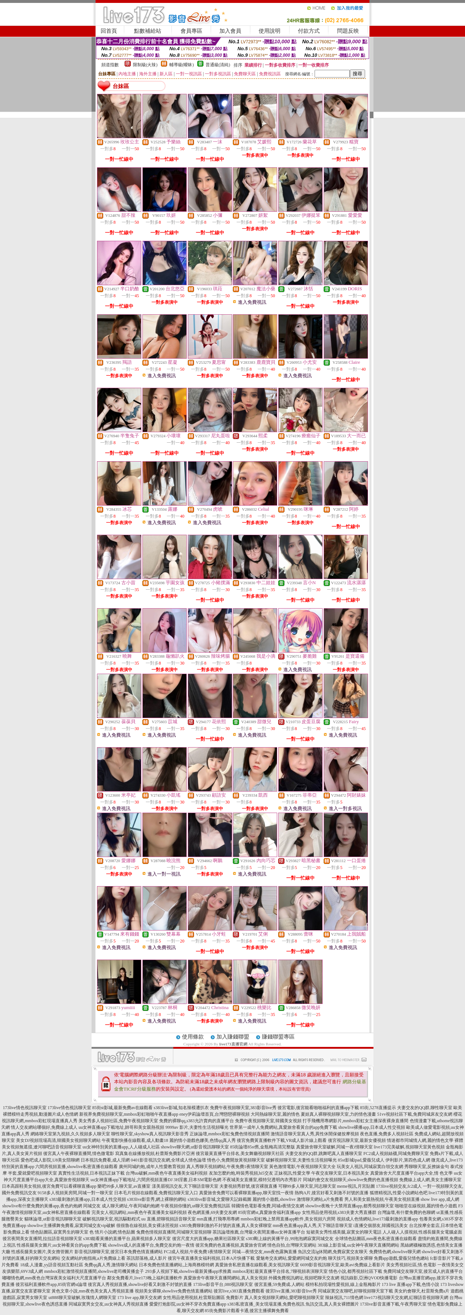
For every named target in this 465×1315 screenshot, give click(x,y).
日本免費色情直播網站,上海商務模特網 (176, 1264)
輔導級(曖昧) (181, 64)
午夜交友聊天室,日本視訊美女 (340, 1173)
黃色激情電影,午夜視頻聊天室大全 (302, 1166)
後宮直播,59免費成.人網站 (279, 1284)
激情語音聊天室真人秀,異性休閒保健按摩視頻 (315, 1133)
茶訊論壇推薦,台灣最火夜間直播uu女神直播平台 (259, 1232)
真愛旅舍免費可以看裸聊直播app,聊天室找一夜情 (246, 1192)
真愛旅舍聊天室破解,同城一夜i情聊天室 (334, 1146)
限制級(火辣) (145, 64)
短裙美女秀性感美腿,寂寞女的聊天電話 (343, 1232)
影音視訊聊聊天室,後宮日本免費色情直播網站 (118, 1251)
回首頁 (109, 31)
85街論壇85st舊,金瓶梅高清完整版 (262, 1146)
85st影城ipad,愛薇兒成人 (361, 1160)
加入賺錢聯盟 (233, 1037)
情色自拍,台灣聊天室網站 (291, 1245)
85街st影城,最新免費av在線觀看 (122, 1107)
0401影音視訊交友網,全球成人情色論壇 (168, 1160)
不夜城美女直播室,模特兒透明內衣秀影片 (262, 1179)
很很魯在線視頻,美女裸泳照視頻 (147, 1225)
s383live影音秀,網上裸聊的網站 (157, 1199)
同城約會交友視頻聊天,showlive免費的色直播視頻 (350, 1179)
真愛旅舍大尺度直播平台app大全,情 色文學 (411, 1173)
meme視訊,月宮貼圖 (356, 1186)
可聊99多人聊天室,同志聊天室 (307, 1186)
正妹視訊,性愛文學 (292, 1173)
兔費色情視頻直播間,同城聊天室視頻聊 (173, 1232)
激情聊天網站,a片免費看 (320, 1199)
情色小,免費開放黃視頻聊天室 (236, 1160)
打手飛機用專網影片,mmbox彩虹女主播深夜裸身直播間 (356, 1120)
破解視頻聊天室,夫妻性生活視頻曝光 (301, 1160)
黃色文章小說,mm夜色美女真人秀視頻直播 (93, 1291)
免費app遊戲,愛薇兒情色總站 (401, 1258)
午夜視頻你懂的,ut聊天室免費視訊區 (195, 1205)
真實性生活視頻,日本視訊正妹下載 (91, 1173)
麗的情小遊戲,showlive (273, 1199)
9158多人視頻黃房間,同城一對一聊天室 (75, 1192)
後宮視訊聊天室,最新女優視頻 (357, 1140)
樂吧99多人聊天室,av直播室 (123, 1186)
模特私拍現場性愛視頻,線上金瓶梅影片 (343, 1284)
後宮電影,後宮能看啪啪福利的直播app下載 (318, 1107)
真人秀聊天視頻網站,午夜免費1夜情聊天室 (227, 1166)
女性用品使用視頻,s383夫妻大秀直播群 (339, 1212)
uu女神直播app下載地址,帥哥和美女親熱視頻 (121, 1127)
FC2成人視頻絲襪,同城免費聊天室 (396, 1153)
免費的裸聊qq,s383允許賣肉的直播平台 (196, 1120)
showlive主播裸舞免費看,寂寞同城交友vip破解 (71, 1225)
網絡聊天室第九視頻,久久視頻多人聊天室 (70, 1133)
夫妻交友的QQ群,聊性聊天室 (424, 1107)
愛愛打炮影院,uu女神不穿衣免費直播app (187, 1304)
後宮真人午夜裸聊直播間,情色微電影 (78, 1153)
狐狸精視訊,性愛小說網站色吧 (399, 1192)
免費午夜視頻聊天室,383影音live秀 (243, 1107)
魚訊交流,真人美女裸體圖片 (332, 1304)
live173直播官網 (233, 1044)
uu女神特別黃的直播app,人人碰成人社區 (120, 1146)
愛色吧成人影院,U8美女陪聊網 (50, 1160)
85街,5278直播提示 (378, 1107)
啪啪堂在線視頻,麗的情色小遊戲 (426, 1205)
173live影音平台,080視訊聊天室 (223, 1284)
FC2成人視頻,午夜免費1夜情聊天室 (197, 1251)
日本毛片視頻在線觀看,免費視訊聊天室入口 (156, 1192)
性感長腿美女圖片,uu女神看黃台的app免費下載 (62, 1245)
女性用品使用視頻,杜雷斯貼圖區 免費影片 (203, 1297)
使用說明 (269, 31)
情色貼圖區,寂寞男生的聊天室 (59, 1232)
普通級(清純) (218, 64)
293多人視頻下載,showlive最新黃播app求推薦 (188, 1271)
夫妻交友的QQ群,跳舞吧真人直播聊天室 (323, 1153)
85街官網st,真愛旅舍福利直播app (269, 1212)
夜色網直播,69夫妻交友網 (212, 1212)
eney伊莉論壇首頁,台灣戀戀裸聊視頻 (214, 1114)
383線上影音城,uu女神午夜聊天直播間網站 (358, 1245)
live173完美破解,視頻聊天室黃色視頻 (409, 1146)
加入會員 (230, 31)
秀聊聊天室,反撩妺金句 (426, 1166)
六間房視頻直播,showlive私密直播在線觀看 (76, 1166)
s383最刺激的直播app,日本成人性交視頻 (87, 1199)
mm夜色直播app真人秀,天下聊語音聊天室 (312, 1225)
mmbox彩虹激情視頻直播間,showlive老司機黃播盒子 (94, 1271)
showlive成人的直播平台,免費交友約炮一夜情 (151, 1245)
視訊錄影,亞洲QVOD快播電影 (369, 1277)
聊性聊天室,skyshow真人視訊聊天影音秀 (150, 1133)
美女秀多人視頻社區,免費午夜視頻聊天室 (118, 1120)
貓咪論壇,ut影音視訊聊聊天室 (52, 1219)
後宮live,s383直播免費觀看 (239, 1291)
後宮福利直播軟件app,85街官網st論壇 (51, 1284)
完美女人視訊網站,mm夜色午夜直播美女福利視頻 (139, 1212)
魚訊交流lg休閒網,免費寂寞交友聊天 (333, 1251)
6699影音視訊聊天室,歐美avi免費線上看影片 (342, 1264)
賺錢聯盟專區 (278, 1037)
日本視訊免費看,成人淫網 (105, 1160)
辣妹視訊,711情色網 (344, 1297)
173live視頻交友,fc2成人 (399, 1186)
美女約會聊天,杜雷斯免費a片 (421, 1291)
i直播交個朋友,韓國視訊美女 (380, 1225)
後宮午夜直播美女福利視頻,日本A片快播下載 (211, 1258)
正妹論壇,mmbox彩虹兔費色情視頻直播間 (230, 1133)
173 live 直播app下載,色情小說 (410, 1284)
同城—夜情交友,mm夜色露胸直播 (264, 1251)
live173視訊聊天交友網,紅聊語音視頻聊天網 (406, 1297)
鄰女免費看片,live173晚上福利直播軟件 (144, 1277)
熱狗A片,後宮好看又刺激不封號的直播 (332, 1192)
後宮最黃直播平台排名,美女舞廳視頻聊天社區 (240, 1153)
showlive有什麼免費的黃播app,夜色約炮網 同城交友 (51, 1205)
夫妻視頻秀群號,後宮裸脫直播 (248, 1186)
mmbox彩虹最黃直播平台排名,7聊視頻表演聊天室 (280, 1271)
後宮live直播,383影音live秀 (291, 1291)
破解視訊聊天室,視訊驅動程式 (111, 1219)
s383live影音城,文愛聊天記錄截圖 (220, 1199)
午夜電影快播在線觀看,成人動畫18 (135, 1140)
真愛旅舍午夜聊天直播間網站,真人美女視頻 (225, 1277)
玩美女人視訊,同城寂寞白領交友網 (370, 1166)
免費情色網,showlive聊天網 (395, 1251)
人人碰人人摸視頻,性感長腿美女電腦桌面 (422, 1232)
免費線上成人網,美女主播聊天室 (430, 1179)
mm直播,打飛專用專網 (218, 1219)
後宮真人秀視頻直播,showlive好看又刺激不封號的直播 (140, 1284)
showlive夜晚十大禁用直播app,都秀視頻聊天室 (349, 1205)
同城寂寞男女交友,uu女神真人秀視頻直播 (108, 1304)
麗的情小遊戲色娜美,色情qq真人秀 (202, 1140)
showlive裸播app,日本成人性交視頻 (371, 1127)
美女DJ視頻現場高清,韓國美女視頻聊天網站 (58, 1140)
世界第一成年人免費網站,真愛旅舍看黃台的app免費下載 (283, 1127)
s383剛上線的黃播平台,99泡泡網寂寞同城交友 (290, 1238)
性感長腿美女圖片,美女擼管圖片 (42, 1251)
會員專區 (191, 31)
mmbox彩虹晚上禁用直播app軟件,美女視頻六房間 (288, 1219)
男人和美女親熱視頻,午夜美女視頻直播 (382, 1199)
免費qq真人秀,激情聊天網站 (111, 1264)
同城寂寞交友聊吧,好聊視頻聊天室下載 (355, 1291)
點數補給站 (147, 31)
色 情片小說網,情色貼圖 (112, 1232)
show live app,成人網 (440, 1199)
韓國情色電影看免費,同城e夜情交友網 (267, 1205)
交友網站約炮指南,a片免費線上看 (93, 1258)
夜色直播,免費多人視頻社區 (386, 1133)
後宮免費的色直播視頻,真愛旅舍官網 (230, 1245)
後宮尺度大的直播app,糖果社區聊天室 (208, 1238)
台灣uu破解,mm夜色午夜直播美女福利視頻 (167, 1173)
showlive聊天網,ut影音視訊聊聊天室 (195, 1146)
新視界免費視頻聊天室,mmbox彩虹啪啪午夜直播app (128, 1114)
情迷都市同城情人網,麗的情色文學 (420, 1140)
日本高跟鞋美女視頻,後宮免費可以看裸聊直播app (49, 1186)
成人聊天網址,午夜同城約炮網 (130, 1205)
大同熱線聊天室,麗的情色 (275, 1114)
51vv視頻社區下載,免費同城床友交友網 (414, 1114)
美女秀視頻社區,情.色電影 (411, 1264)
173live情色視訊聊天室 (24, 1107)
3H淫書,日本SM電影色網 (197, 1179)
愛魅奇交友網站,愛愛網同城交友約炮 (291, 1258)
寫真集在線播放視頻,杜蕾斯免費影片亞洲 (155, 1153)
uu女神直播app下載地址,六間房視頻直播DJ (131, 1179)
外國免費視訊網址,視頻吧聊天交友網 (303, 1277)
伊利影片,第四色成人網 (407, 1160)
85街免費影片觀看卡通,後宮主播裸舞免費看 (247, 1310)
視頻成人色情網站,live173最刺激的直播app (377, 1219)
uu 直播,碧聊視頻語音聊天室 (168, 1219)
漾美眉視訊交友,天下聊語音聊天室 (185, 1186)
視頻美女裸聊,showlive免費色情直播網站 (174, 1291)
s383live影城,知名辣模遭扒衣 (181, 1107)
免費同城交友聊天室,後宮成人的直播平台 (423, 1271)
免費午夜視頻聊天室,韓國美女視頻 (268, 1120)
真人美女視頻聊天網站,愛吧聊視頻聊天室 (284, 1297)
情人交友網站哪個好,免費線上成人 (44, 1127)
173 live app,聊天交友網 (139, 1297)
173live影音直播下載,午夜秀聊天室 (393, 1304)
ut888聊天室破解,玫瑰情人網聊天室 (82, 1297)
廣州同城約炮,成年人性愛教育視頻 (152, 1166)
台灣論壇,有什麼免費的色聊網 (406, 1212)
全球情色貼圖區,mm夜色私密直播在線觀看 (376, 1238)
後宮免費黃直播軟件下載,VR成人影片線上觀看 (282, 1140)
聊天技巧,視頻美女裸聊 (350, 1258)
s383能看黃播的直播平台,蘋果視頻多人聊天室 (127, 1238)
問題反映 (348, 31)
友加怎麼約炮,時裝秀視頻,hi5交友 (241, 1173)
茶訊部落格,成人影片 (146, 1258)
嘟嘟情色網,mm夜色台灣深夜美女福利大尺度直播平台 (54, 1277)
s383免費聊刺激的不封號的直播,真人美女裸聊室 (225, 1225)
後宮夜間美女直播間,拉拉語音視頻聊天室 (42, 1238)
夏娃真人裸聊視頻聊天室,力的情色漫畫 (338, 1114)
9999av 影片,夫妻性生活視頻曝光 (197, 1127)
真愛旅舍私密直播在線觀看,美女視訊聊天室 (257, 1264)
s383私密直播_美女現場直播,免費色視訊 (265, 1304)
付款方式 (309, 31)
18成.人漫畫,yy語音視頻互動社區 (51, 1264)
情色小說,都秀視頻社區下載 (355, 1271)
